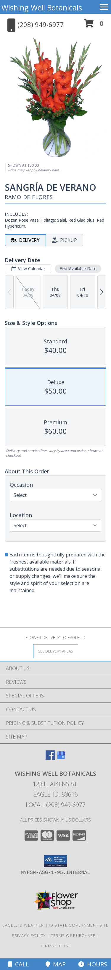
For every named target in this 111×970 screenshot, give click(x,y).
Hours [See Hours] (92, 964)
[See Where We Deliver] (55, 651)
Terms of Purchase (73, 935)
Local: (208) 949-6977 (56, 805)
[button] (94, 25)
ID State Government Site (78, 925)
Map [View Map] (56, 964)
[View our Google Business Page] (61, 758)
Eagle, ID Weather (23, 925)
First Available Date (77, 268)
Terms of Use (55, 946)
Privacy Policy (29, 935)
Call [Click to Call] (18, 964)
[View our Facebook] (50, 758)
